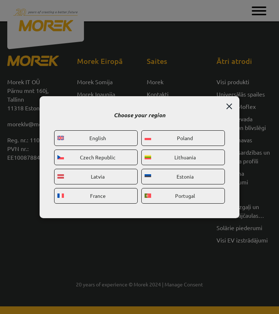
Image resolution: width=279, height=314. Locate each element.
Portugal (170, 195)
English (81, 138)
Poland (169, 138)
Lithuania (170, 157)
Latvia (81, 176)
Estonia (169, 176)
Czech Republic (86, 157)
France (81, 195)
